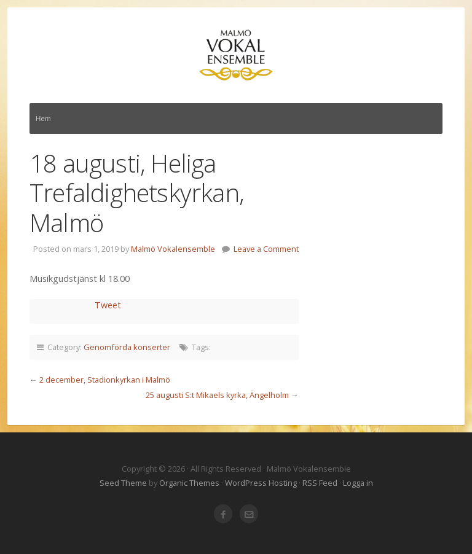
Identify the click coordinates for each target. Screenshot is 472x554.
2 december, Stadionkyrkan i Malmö (104, 379)
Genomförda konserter (127, 347)
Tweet (108, 305)
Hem (43, 118)
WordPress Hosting (261, 482)
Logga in (358, 482)
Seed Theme (123, 482)
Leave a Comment (266, 248)
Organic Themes (189, 482)
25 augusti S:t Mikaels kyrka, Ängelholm (217, 394)
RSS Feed (319, 482)
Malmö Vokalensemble (236, 55)
